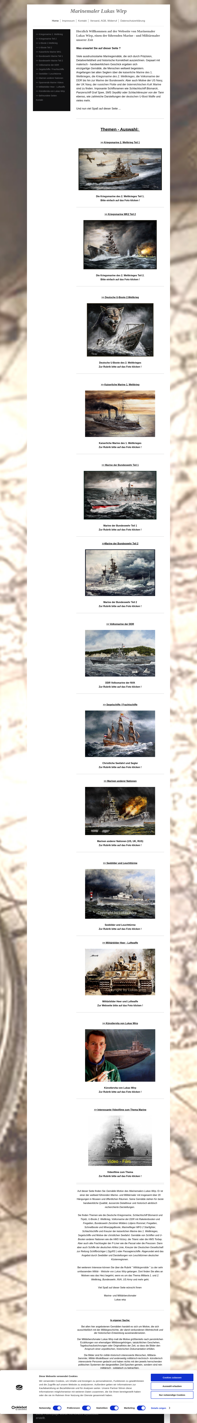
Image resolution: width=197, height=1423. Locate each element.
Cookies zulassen (172, 1386)
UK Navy (86, 84)
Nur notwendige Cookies (172, 1404)
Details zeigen (158, 1417)
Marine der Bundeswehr (110, 80)
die (113, 76)
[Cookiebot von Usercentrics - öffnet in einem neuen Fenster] (19, 1417)
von (109, 1271)
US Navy (157, 80)
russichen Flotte (106, 84)
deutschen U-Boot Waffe (140, 96)
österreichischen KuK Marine (144, 84)
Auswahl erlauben (172, 1395)
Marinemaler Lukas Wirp (98, 11)
